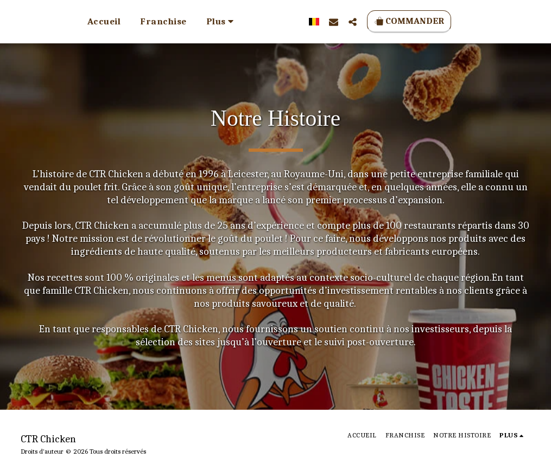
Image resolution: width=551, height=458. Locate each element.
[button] (347, 22)
